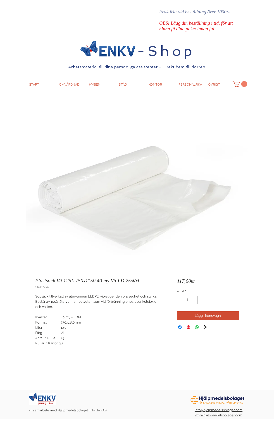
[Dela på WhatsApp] (197, 327)
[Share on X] (205, 327)
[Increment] (194, 300)
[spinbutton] (187, 300)
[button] (240, 84)
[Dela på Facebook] (180, 327)
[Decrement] (180, 300)
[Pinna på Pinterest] (188, 327)
